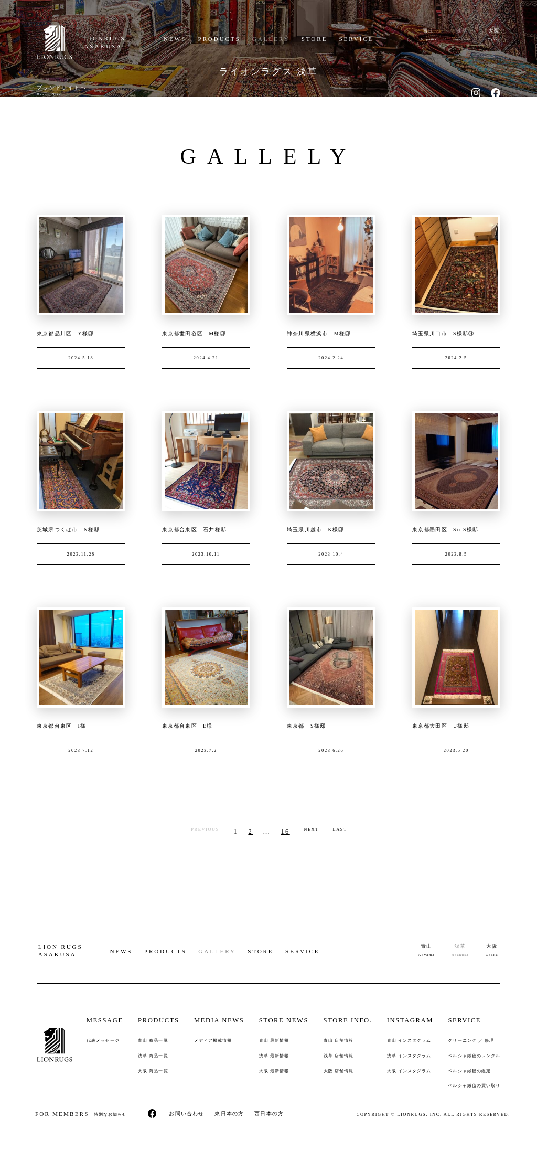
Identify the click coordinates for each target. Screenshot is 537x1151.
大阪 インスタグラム (409, 1071)
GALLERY (270, 39)
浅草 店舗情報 (338, 1055)
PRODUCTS (219, 39)
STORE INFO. (348, 1020)
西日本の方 (269, 1113)
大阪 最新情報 (274, 1071)
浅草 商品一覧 (153, 1055)
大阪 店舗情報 (338, 1071)
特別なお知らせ (81, 1114)
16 (285, 831)
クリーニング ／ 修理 (471, 1040)
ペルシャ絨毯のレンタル (474, 1055)
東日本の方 (229, 1113)
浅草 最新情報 (274, 1055)
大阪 (494, 34)
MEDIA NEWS (219, 1020)
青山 (428, 34)
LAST (339, 829)
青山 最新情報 (274, 1040)
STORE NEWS (283, 1020)
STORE (314, 39)
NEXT (311, 829)
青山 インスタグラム (409, 1040)
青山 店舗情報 (338, 1040)
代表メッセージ (103, 1040)
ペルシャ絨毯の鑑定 (469, 1071)
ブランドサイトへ (62, 91)
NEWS (175, 39)
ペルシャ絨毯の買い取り (474, 1085)
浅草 (462, 34)
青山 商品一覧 (153, 1040)
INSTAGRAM (410, 1020)
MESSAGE (105, 1020)
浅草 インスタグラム (409, 1055)
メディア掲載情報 (213, 1040)
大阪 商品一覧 (153, 1071)
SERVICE (356, 39)
